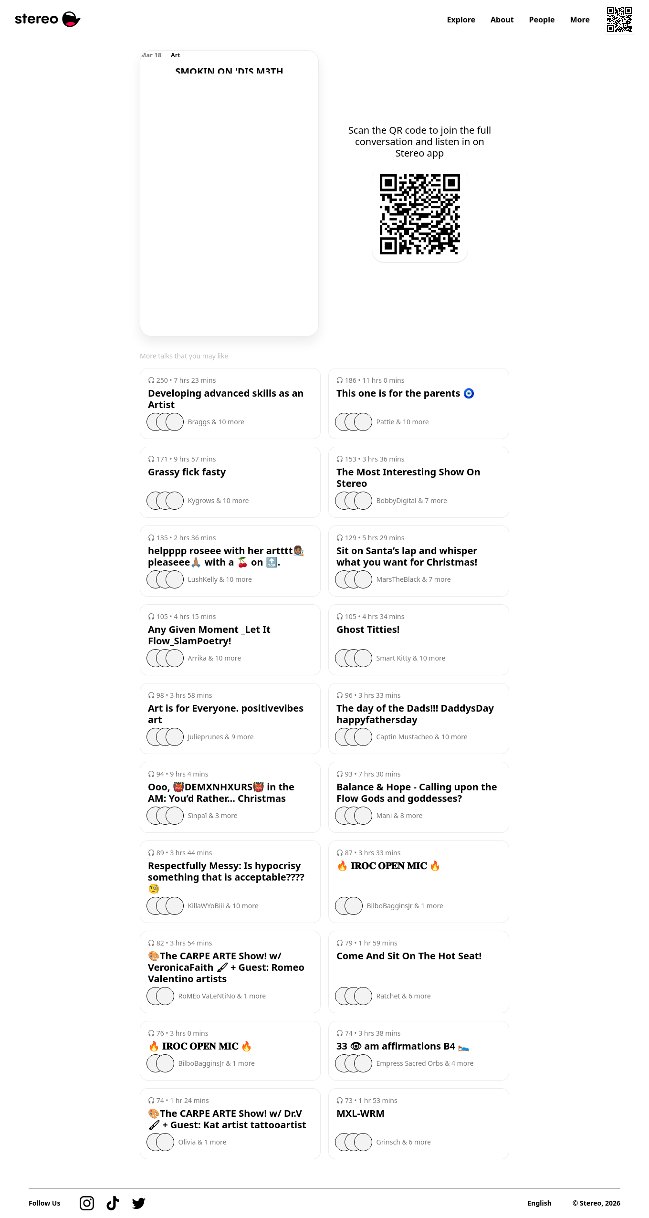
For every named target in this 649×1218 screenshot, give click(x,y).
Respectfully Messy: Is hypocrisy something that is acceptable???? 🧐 (226, 877)
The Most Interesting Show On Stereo (408, 477)
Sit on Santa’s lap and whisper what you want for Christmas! (406, 556)
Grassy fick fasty (187, 472)
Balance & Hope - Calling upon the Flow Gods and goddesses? (416, 792)
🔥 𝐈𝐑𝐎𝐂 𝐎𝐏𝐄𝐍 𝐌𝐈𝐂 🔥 (388, 866)
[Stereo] (48, 19)
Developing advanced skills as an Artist (226, 399)
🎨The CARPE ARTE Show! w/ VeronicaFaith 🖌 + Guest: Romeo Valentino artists (226, 967)
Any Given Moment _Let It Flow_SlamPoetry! (209, 635)
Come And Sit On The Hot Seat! (409, 956)
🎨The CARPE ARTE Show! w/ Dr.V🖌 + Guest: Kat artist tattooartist (227, 1119)
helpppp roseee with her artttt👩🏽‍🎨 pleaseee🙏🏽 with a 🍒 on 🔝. (226, 556)
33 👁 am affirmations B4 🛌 (403, 1046)
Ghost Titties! (367, 629)
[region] (229, 62)
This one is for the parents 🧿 (405, 393)
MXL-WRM (360, 1113)
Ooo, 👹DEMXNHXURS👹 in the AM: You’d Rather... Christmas (221, 792)
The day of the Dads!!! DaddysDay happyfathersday (415, 714)
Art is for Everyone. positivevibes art (226, 714)
